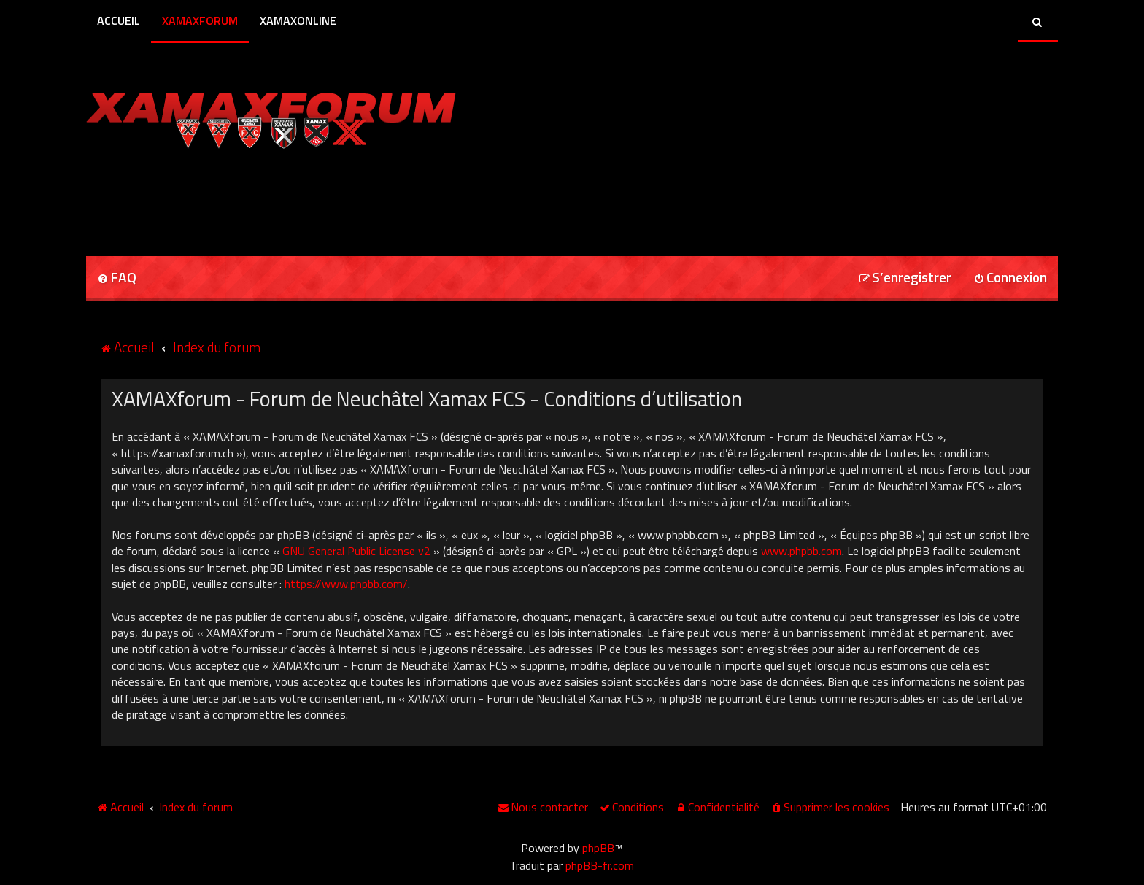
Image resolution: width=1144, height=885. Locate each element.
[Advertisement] (257, 198)
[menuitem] (116, 278)
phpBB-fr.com (599, 865)
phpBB (598, 848)
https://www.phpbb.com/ (346, 584)
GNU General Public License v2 (356, 551)
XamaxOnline (298, 20)
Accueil (118, 20)
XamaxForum (200, 20)
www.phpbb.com (801, 551)
